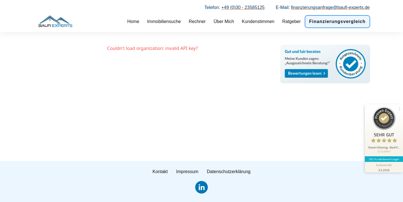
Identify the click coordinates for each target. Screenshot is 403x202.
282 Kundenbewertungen (384, 159)
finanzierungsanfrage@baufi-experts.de (330, 7)
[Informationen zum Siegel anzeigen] (384, 167)
